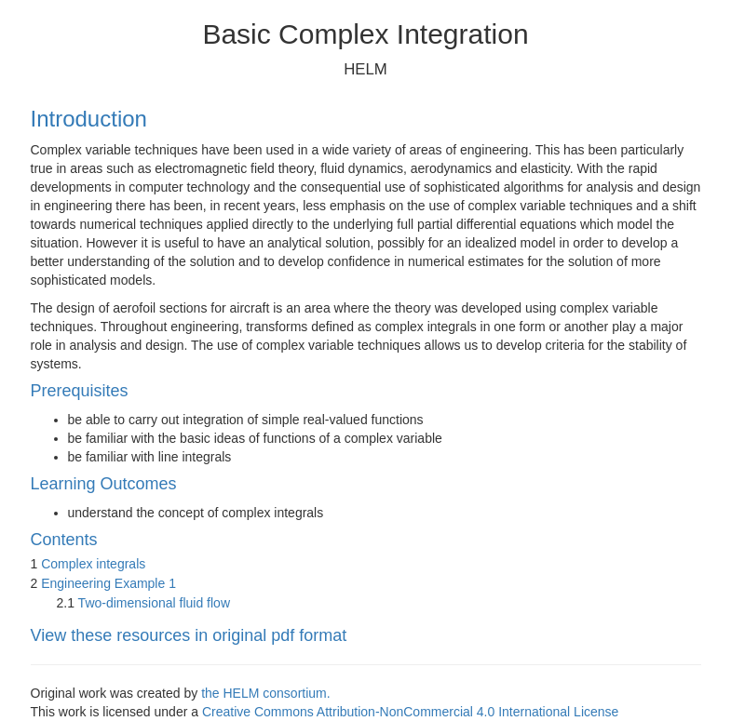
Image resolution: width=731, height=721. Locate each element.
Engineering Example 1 (108, 583)
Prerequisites (80, 390)
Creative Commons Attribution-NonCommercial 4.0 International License (410, 711)
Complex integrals (93, 563)
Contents (64, 539)
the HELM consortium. (266, 693)
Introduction (89, 118)
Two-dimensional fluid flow (154, 602)
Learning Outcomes (104, 483)
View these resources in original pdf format (189, 635)
